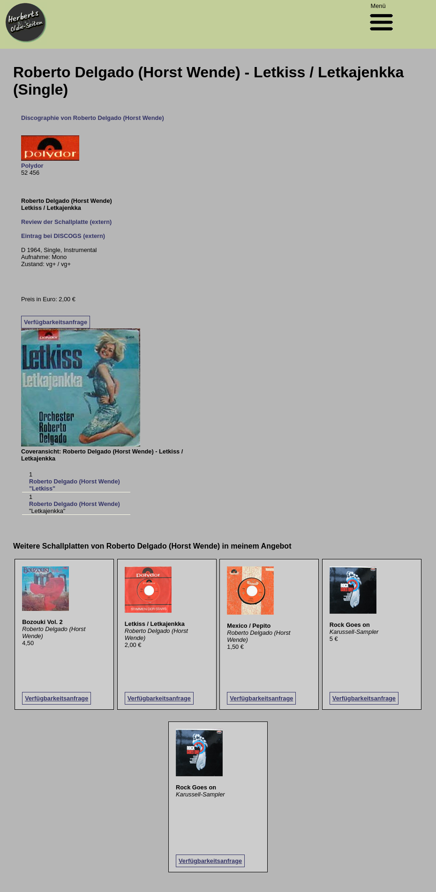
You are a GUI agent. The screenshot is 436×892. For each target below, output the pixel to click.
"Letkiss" (42, 488)
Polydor (32, 165)
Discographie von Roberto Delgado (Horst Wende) (92, 117)
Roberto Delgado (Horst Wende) (74, 481)
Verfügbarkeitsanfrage (55, 322)
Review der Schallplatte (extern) (66, 221)
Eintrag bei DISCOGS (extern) (63, 235)
